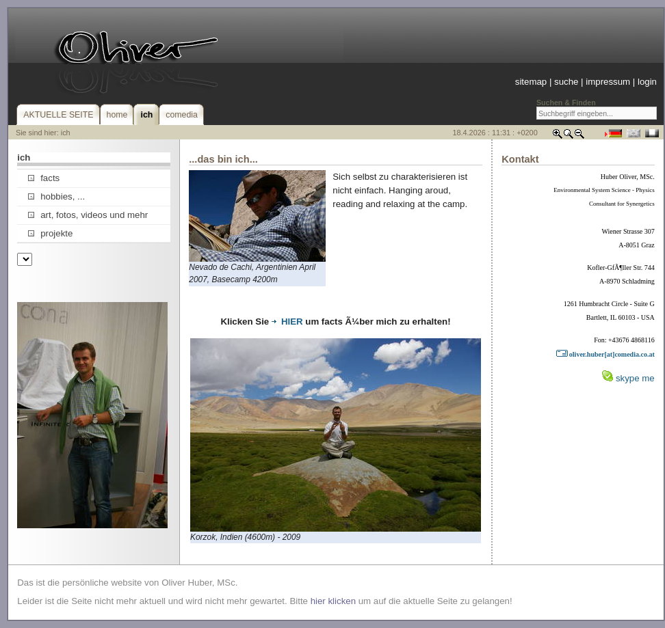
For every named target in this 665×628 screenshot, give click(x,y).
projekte (50, 233)
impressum (608, 82)
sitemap (531, 82)
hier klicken (333, 601)
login (647, 82)
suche (566, 82)
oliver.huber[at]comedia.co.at (605, 354)
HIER (287, 321)
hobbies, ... (56, 196)
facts (44, 178)
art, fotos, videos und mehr (88, 215)
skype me (635, 378)
